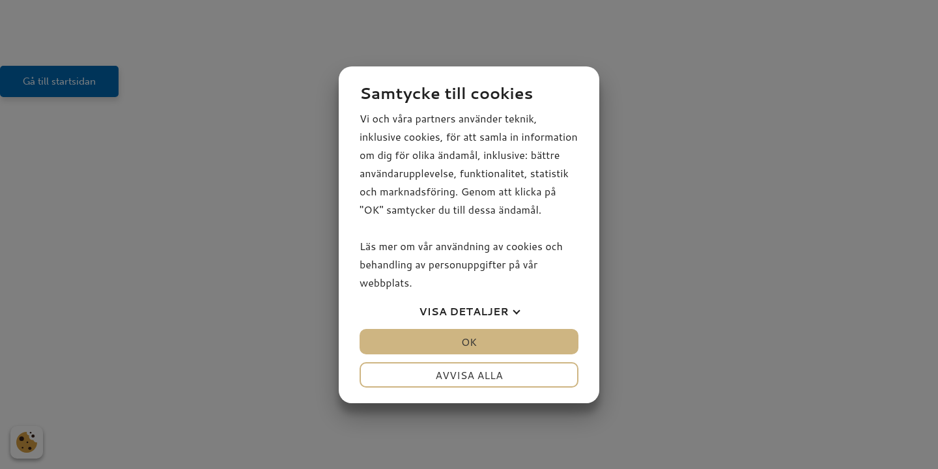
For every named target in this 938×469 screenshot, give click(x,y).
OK (469, 341)
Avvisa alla (469, 374)
